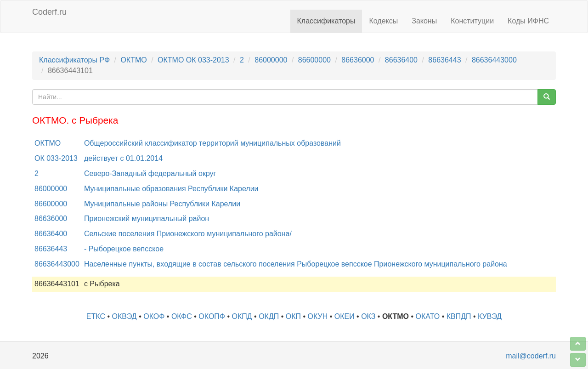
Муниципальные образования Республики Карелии (171, 189)
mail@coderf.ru (531, 356)
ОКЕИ (344, 316)
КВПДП (459, 316)
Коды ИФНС (528, 21)
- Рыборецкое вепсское (124, 249)
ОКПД (242, 316)
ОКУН (318, 316)
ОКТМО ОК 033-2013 (193, 60)
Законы (424, 21)
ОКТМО (133, 60)
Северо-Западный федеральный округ (150, 173)
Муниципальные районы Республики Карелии (162, 204)
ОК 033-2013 (56, 158)
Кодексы (383, 21)
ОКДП (269, 316)
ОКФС (181, 316)
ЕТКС (95, 316)
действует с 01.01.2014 (123, 158)
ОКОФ (153, 316)
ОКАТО (428, 316)
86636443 (444, 60)
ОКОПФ (211, 316)
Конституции (472, 21)
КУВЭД (490, 316)
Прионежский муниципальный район (146, 218)
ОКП (293, 316)
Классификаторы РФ (74, 60)
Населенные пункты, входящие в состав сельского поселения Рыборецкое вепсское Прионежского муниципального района (295, 264)
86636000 (357, 60)
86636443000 (494, 60)
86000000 (270, 60)
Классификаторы (326, 21)
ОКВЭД (124, 316)
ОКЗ (368, 316)
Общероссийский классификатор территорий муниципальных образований (212, 143)
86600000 (314, 60)
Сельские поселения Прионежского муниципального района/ (188, 234)
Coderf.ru (49, 12)
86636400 (401, 60)
